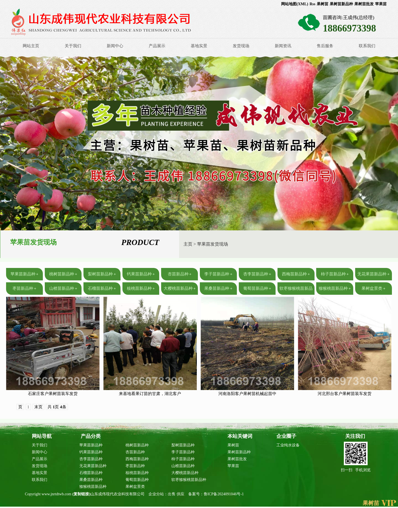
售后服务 (325, 46)
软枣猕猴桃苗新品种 (188, 480)
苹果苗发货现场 (212, 244)
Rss (312, 4)
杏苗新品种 (180, 274)
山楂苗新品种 (63, 288)
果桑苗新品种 (218, 288)
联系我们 (367, 46)
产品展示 (157, 46)
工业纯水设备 (288, 445)
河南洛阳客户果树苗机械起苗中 (247, 393)
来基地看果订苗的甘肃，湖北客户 (150, 393)
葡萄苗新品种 (257, 288)
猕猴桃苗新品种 (335, 288)
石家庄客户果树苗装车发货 (53, 393)
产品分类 (91, 436)
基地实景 (199, 46)
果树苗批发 (364, 4)
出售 (172, 494)
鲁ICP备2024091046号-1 (224, 494)
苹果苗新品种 (24, 274)
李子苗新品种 (218, 274)
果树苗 (322, 4)
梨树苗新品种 (102, 274)
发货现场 (241, 46)
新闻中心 (115, 46)
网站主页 (31, 46)
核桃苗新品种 (141, 288)
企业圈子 (286, 436)
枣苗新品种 (24, 288)
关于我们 (73, 46)
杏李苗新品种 (257, 274)
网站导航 (42, 436)
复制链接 (81, 494)
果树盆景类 (373, 288)
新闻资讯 (283, 46)
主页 (188, 244)
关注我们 (355, 436)
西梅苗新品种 (296, 274)
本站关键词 (239, 436)
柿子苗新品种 (335, 274)
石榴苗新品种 (102, 288)
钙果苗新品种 (141, 274)
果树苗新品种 (341, 4)
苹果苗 (381, 4)
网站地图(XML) (294, 4)
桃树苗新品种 (63, 274)
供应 (181, 494)
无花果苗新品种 (373, 274)
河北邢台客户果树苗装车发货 (344, 393)
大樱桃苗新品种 (180, 288)
